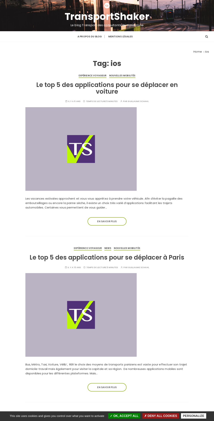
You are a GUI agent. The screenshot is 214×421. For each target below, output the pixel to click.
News (107, 248)
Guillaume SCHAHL (138, 101)
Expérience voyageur (93, 75)
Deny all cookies (160, 415)
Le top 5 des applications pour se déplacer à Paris (107, 257)
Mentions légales (120, 36)
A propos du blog (90, 36)
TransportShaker (107, 16)
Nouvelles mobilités (122, 75)
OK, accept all (124, 415)
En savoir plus (107, 221)
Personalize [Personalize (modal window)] (193, 415)
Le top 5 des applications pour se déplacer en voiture (107, 88)
